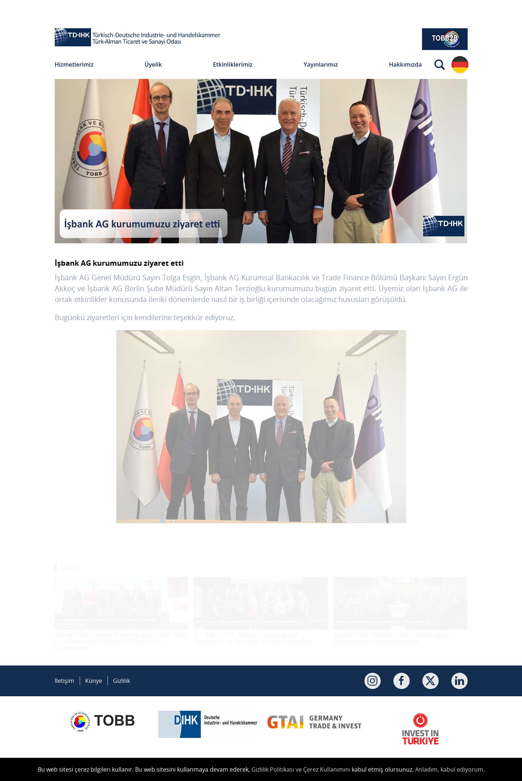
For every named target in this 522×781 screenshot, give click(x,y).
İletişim (64, 681)
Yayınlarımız (321, 64)
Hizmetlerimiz (74, 64)
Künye (93, 681)
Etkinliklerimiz (233, 64)
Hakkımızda (405, 64)
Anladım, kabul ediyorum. (450, 769)
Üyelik (153, 64)
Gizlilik (121, 681)
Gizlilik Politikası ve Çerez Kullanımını (300, 769)
